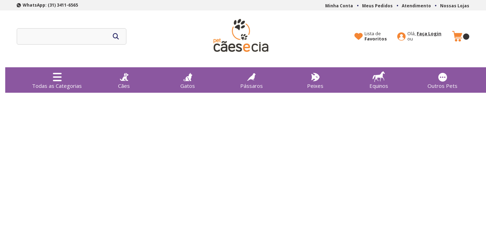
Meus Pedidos (377, 6)
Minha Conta (339, 6)
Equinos (378, 78)
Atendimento (416, 6)
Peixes (315, 78)
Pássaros (251, 78)
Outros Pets (442, 78)
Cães (124, 78)
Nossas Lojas (454, 6)
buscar (115, 36)
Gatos (187, 78)
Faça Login (429, 33)
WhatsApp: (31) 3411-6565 (50, 5)
